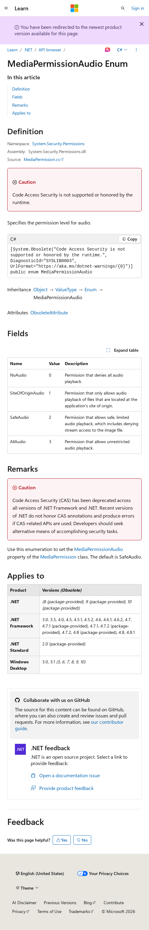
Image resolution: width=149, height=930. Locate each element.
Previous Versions (60, 902)
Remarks (20, 105)
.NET (28, 50)
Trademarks (79, 911)
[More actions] (136, 50)
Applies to (21, 113)
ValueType (66, 289)
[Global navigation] (6, 8)
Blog (88, 902)
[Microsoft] (74, 8)
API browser (50, 50)
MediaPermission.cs (42, 159)
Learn (12, 50)
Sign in (137, 8)
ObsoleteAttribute (49, 312)
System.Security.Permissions (58, 143)
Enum (91, 289)
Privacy (19, 911)
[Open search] (123, 8)
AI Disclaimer (24, 902)
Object (40, 289)
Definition (21, 89)
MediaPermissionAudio (98, 549)
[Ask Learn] (108, 50)
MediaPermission (58, 556)
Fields (17, 97)
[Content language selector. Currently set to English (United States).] (40, 873)
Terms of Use (49, 911)
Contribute (114, 902)
